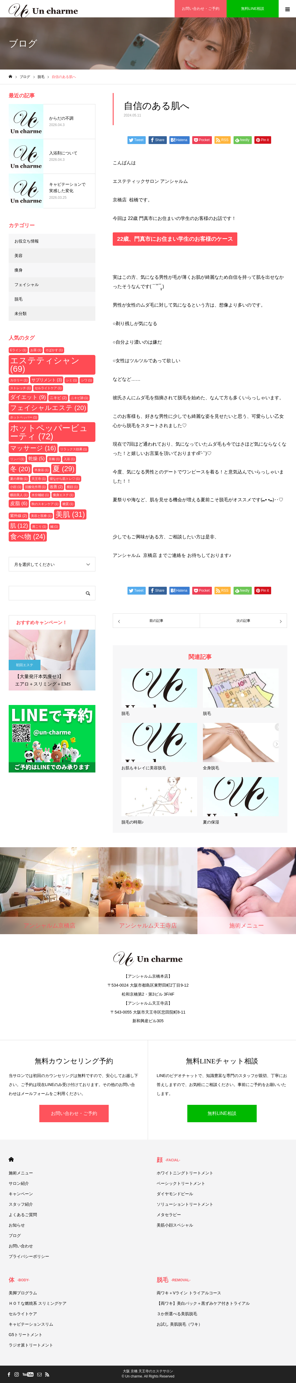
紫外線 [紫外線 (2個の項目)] (18, 515)
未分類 (20, 313)
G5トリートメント (25, 1334)
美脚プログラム (23, 1293)
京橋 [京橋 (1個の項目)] (54, 459)
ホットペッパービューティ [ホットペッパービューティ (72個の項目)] (49, 432)
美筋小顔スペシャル (175, 1225)
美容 (18, 255)
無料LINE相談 (222, 1113)
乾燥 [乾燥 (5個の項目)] (36, 458)
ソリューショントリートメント (185, 1204)
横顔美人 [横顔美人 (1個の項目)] (18, 495)
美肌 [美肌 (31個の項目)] (70, 514)
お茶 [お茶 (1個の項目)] (35, 350)
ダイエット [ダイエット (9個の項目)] (28, 397)
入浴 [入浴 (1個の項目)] (69, 459)
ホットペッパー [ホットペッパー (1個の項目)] (23, 417)
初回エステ (24, 665)
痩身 (18, 270)
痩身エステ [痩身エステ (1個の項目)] (63, 495)
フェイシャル (26, 284)
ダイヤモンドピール (175, 1193)
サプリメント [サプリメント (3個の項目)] (47, 380)
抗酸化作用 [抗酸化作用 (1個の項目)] (35, 487)
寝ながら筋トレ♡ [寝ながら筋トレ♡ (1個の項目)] (65, 478)
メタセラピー (169, 1214)
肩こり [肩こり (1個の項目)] (39, 526)
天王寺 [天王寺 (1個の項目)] (39, 478)
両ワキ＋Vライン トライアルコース (189, 1293)
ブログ (15, 1235)
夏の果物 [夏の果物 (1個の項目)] (18, 478)
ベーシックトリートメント (181, 1183)
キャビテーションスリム (31, 1324)
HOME (11, 1159)
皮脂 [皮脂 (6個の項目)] (18, 503)
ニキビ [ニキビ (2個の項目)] (58, 398)
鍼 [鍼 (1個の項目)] (54, 526)
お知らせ (17, 1225)
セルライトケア (23, 1313)
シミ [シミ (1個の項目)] (71, 380)
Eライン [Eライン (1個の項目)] (18, 350)
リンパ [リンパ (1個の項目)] (17, 459)
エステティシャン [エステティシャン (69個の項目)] (44, 364)
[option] (52, 660)
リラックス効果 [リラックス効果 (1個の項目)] (73, 449)
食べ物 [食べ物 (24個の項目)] (27, 536)
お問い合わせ (21, 1246)
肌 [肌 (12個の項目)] (19, 525)
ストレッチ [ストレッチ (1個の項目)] (20, 388)
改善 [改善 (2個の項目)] (56, 486)
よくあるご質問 (23, 1214)
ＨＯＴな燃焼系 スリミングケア (37, 1303)
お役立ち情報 (26, 241)
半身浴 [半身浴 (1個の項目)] (41, 470)
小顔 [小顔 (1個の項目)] (15, 487)
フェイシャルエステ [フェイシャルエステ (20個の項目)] (48, 407)
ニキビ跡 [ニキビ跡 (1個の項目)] (79, 398)
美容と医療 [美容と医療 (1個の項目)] (41, 516)
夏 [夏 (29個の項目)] (64, 469)
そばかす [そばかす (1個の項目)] (54, 350)
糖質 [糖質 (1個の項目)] (67, 504)
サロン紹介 (19, 1183)
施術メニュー (21, 1173)
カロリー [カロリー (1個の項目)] (18, 380)
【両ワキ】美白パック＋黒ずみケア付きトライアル (203, 1303)
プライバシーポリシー (29, 1256)
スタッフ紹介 (21, 1204)
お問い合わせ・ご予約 (74, 1113)
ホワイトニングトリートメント (185, 1173)
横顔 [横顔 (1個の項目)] (72, 487)
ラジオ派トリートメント (31, 1345)
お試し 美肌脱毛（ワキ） (179, 1324)
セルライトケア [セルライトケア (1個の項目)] (48, 388)
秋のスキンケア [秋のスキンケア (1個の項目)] (45, 504)
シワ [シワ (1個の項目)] (86, 380)
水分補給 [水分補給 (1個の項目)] (40, 495)
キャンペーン (21, 1193)
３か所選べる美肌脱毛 (177, 1313)
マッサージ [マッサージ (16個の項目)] (33, 448)
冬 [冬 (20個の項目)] (20, 469)
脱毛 (18, 299)
